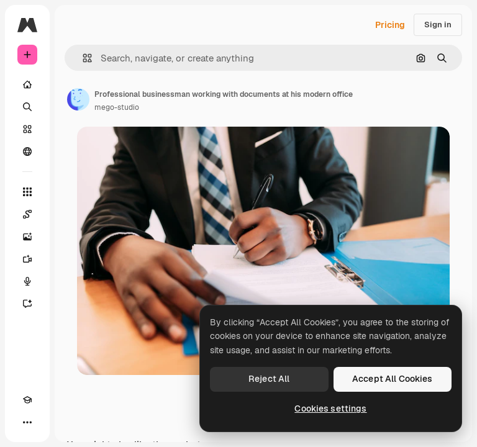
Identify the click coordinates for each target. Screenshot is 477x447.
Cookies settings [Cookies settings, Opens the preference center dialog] (330, 408)
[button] (82, 58)
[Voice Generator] (27, 281)
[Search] (27, 107)
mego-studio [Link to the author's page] (116, 107)
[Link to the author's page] (78, 99)
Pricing (390, 24)
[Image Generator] (27, 236)
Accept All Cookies (392, 378)
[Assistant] (27, 304)
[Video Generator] (27, 259)
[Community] (27, 151)
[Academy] (27, 400)
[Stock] (27, 129)
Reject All (268, 378)
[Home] (27, 84)
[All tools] (27, 192)
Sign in (438, 24)
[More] (27, 422)
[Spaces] (27, 214)
